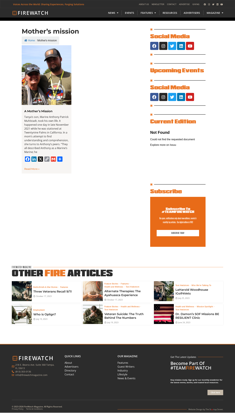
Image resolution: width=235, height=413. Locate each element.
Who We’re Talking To (201, 286)
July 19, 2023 (40, 319)
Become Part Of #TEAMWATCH (190, 365)
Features (64, 287)
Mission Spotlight (205, 307)
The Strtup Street (214, 409)
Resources (170, 13)
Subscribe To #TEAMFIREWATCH (178, 211)
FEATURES (148, 13)
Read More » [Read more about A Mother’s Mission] (31, 169)
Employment (39, 310)
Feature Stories (111, 284)
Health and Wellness (114, 287)
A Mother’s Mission (38, 111)
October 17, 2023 (42, 297)
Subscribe (166, 191)
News (113, 13)
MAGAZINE (215, 13)
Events (129, 13)
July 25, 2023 (182, 298)
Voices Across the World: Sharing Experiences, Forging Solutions (48, 4)
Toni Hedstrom (132, 287)
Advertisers (192, 13)
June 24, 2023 (182, 323)
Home (29, 40)
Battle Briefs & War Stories (45, 287)
